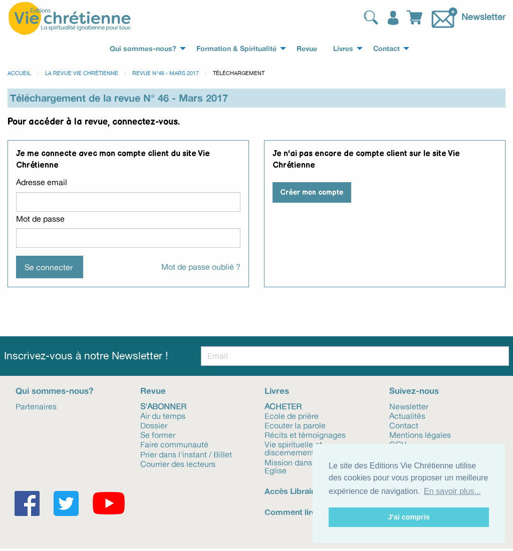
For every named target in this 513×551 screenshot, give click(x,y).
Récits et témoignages (305, 434)
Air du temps (162, 415)
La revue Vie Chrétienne (81, 73)
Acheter (283, 405)
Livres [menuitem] (343, 48)
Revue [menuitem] (307, 48)
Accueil (19, 73)
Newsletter (483, 16)
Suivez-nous (414, 390)
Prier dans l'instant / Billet (186, 453)
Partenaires (36, 405)
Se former (157, 434)
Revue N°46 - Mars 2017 (165, 73)
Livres (277, 390)
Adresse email (41, 182)
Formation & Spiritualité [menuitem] (236, 48)
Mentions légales (420, 434)
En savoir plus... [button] (452, 491)
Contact (403, 424)
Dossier (153, 424)
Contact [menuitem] (386, 48)
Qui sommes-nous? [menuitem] (143, 48)
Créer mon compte (311, 192)
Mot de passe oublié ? (200, 267)
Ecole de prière (292, 415)
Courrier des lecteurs (177, 463)
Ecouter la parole (295, 424)
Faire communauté (174, 443)
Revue (153, 390)
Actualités (407, 415)
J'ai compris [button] (408, 517)
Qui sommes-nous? (54, 390)
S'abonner (163, 405)
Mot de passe (40, 219)
